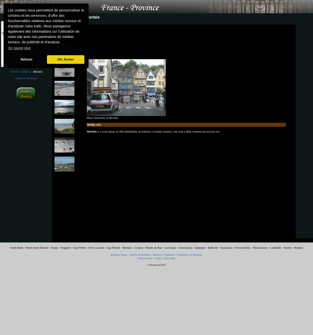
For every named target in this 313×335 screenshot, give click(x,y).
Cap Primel (113, 247)
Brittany (26, 71)
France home (145, 258)
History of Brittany (164, 254)
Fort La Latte (96, 247)
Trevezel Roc (242, 247)
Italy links (169, 258)
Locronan (170, 247)
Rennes (298, 247)
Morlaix (127, 247)
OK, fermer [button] (65, 59)
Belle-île (213, 247)
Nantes (288, 247)
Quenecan (226, 247)
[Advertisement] (26, 176)
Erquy (54, 247)
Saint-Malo (16, 247)
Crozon (138, 247)
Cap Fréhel (79, 247)
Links (158, 258)
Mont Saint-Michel (37, 247)
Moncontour (260, 247)
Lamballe (275, 247)
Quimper (200, 247)
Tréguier (65, 247)
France (14, 71)
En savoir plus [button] (19, 48)
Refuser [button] (27, 59)
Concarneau (185, 247)
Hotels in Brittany (26, 78)
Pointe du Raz (154, 247)
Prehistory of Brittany (189, 254)
